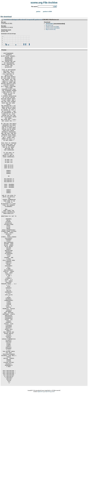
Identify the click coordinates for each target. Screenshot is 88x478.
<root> (5, 19)
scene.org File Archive (44, 2)
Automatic (49, 23)
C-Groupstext (29, 19)
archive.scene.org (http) (52, 26)
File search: (34, 6)
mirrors (10, 19)
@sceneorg (48, 475)
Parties (38, 11)
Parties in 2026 (47, 11)
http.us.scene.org (50, 29)
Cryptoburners (38, 19)
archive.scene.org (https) (53, 28)
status (53, 475)
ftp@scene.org (40, 475)
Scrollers (22, 19)
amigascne (16, 19)
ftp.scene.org (49, 25)
